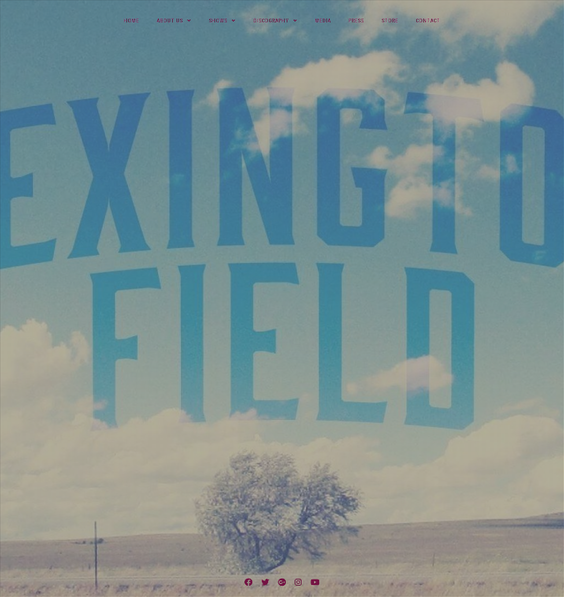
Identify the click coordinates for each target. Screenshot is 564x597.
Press (356, 21)
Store (390, 21)
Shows (218, 21)
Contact (428, 21)
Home (131, 21)
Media (323, 21)
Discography (271, 21)
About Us (170, 21)
